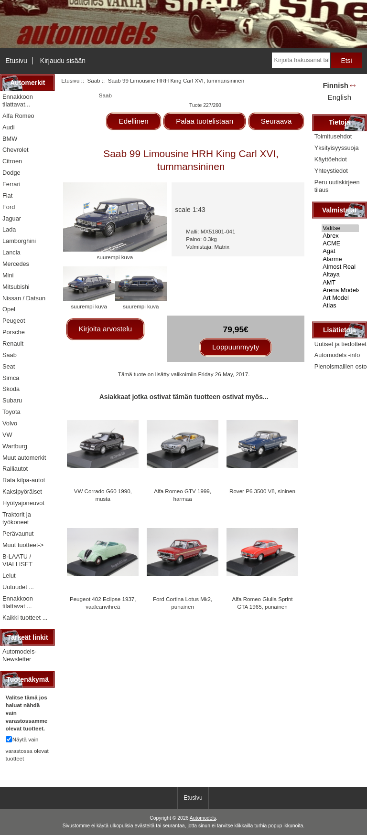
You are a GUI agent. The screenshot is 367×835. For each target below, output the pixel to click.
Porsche (13, 332)
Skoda (11, 388)
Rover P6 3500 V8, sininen (262, 491)
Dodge (11, 172)
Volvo (9, 423)
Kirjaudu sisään (63, 60)
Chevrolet (15, 149)
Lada (9, 229)
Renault (12, 343)
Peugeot (13, 320)
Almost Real (340, 267)
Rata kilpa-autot (23, 480)
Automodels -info (337, 355)
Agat (340, 251)
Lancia (11, 252)
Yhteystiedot (331, 170)
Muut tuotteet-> (22, 545)
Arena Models (340, 290)
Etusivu (16, 60)
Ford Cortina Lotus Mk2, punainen (182, 603)
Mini (7, 275)
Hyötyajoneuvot (23, 503)
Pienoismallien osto (340, 366)
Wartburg (14, 446)
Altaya (340, 274)
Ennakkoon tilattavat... (17, 100)
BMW (9, 138)
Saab (93, 80)
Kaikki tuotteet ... (24, 617)
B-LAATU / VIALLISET (17, 560)
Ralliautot (15, 468)
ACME (340, 243)
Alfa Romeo (18, 115)
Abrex (340, 236)
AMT (340, 282)
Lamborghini (19, 240)
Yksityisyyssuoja (336, 147)
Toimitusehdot (333, 136)
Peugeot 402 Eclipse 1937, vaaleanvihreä (103, 603)
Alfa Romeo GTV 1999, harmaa (182, 495)
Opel (8, 309)
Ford (8, 207)
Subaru (12, 400)
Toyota (11, 411)
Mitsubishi (16, 286)
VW (7, 434)
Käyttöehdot (330, 159)
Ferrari (11, 184)
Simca (10, 377)
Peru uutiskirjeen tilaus (337, 186)
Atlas (340, 305)
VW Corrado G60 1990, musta (103, 495)
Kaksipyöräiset (22, 491)
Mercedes (15, 263)
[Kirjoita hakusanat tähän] (301, 60)
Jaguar (11, 218)
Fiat (7, 195)
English (339, 97)
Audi (8, 127)
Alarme (340, 259)
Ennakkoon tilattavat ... (17, 602)
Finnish (335, 85)
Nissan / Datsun (23, 298)
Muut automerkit (24, 457)
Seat (8, 366)
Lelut (9, 575)
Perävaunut (17, 533)
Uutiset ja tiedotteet (340, 344)
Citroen (12, 161)
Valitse (340, 228)
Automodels (203, 818)
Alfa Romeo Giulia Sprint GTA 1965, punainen (262, 603)
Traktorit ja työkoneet (16, 518)
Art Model (340, 298)
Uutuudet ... (18, 587)
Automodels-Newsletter (19, 655)
